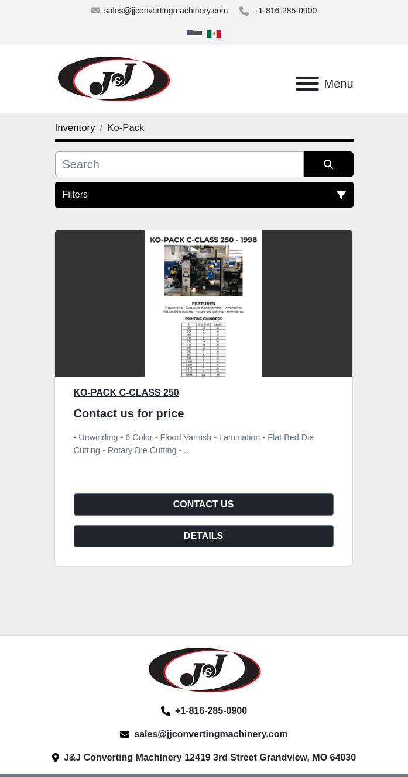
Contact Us (203, 504)
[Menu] (307, 84)
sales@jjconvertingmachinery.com (166, 10)
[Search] (179, 164)
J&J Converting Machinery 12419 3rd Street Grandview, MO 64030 (210, 757)
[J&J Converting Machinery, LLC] (204, 669)
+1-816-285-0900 (285, 10)
